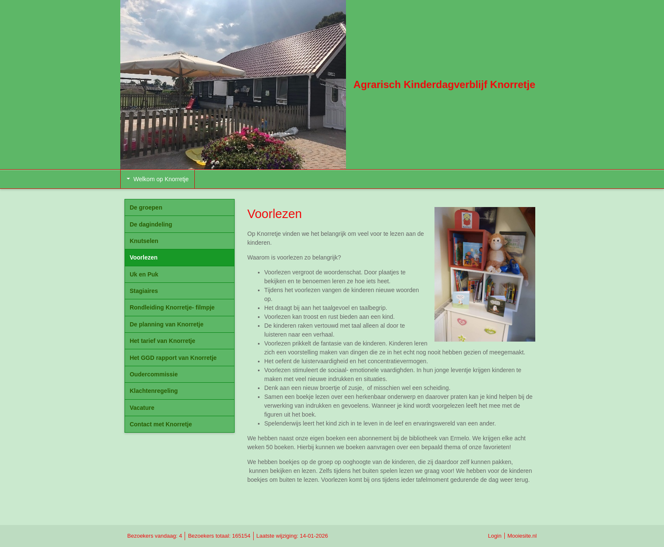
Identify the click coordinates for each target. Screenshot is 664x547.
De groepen (146, 207)
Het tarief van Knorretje (162, 340)
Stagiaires (144, 290)
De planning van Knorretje (166, 324)
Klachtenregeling (154, 390)
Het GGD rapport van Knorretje (173, 357)
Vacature (142, 407)
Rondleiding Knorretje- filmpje (172, 307)
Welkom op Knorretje (157, 179)
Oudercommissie (154, 374)
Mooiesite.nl (522, 536)
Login (494, 536)
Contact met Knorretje (161, 424)
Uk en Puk (144, 274)
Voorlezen (144, 257)
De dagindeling (151, 224)
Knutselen (144, 241)
